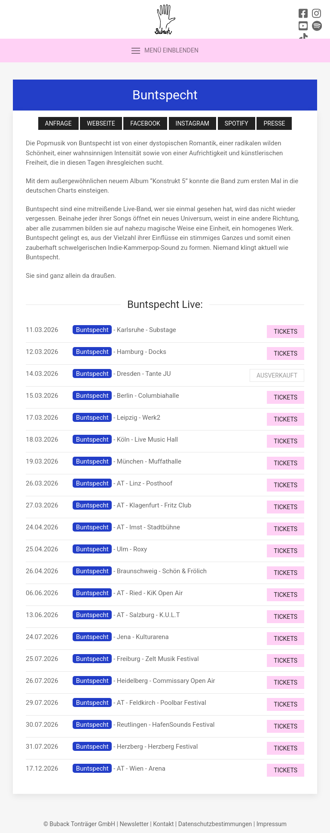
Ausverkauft (277, 375)
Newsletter (133, 824)
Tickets (285, 331)
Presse (274, 123)
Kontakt (163, 824)
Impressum (272, 824)
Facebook (145, 123)
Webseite (101, 123)
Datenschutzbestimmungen (215, 824)
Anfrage (58, 123)
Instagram (193, 123)
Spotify (236, 123)
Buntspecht (92, 330)
